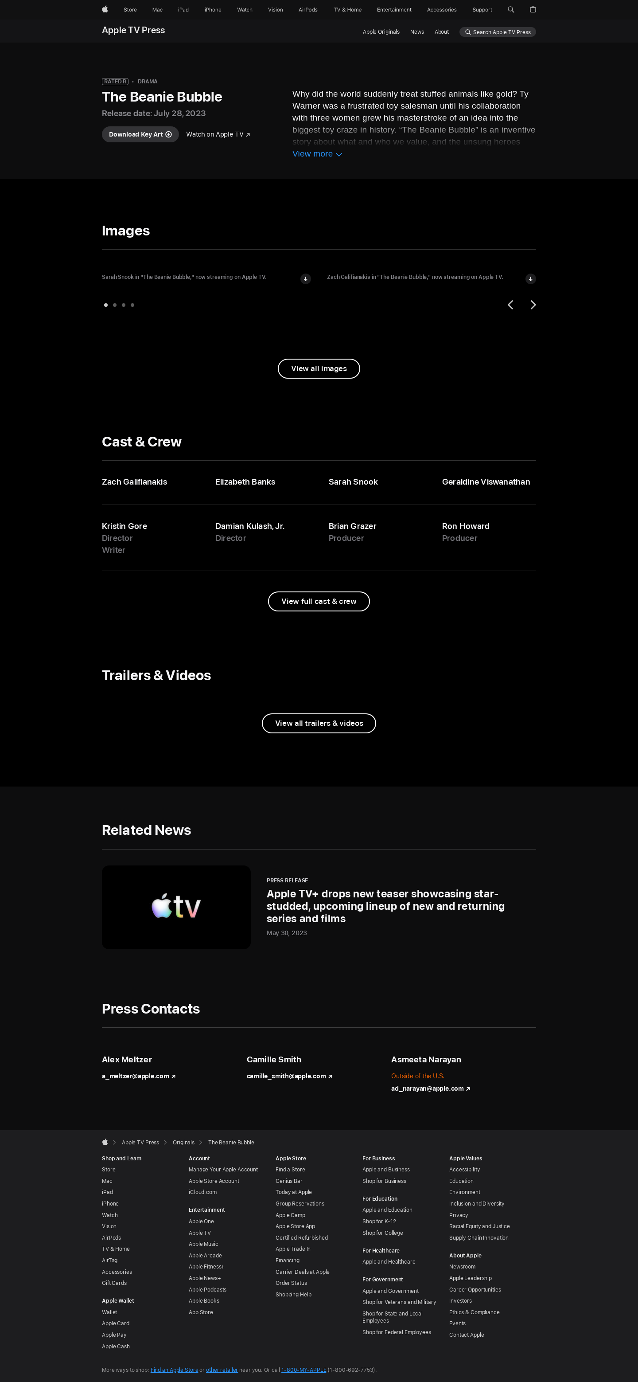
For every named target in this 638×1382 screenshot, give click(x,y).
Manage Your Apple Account (223, 1170)
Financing (288, 1260)
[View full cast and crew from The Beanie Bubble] (319, 601)
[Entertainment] (394, 10)
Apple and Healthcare (389, 1262)
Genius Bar (289, 1181)
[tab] (106, 305)
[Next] (532, 304)
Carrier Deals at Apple (303, 1272)
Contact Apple (466, 1335)
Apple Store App (295, 1226)
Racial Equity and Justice (479, 1226)
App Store (201, 1312)
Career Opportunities (475, 1290)
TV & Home (116, 1249)
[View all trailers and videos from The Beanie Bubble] (319, 723)
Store (108, 1170)
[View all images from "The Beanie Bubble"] (319, 369)
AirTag (109, 1260)
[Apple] (105, 10)
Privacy (458, 1215)
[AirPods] (308, 10)
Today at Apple (294, 1192)
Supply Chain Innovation (479, 1238)
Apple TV (200, 1233)
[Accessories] (442, 10)
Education (461, 1181)
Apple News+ (205, 1278)
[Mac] (157, 10)
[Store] (130, 10)
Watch (109, 1215)
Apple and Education (387, 1210)
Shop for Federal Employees (396, 1332)
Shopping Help (293, 1295)
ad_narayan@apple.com (431, 1088)
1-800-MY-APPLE (303, 1370)
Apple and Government (390, 1291)
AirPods (111, 1238)
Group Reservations (300, 1204)
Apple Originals (381, 32)
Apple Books (204, 1301)
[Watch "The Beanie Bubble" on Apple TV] (218, 135)
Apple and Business (386, 1170)
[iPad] (183, 10)
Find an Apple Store (174, 1370)
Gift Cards (114, 1283)
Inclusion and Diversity (477, 1204)
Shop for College (382, 1233)
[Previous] (512, 304)
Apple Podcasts (207, 1290)
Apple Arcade (205, 1256)
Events (457, 1323)
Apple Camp (290, 1215)
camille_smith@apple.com (290, 1076)
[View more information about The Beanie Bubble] (317, 155)
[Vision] (276, 10)
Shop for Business (384, 1181)
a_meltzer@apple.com (139, 1076)
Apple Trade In (293, 1249)
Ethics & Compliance (474, 1312)
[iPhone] (213, 10)
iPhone (110, 1204)
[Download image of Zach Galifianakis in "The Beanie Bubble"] (530, 279)
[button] (511, 10)
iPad (107, 1192)
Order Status (291, 1283)
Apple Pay (114, 1335)
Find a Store (290, 1170)
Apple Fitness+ (207, 1267)
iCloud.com (203, 1192)
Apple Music (203, 1244)
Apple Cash (116, 1346)
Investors (460, 1301)
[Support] (482, 10)
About (442, 32)
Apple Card (115, 1323)
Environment (464, 1192)
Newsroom (462, 1267)
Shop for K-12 (379, 1221)
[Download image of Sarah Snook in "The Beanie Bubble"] (305, 279)
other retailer (222, 1370)
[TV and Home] (348, 10)
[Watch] (244, 10)
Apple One (201, 1221)
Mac (107, 1181)
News (417, 32)
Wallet (109, 1312)
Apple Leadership (470, 1278)
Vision (109, 1226)
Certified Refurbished (301, 1238)
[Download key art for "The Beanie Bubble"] (140, 134)
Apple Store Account (214, 1181)
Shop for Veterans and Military (399, 1302)
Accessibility (464, 1170)
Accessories (117, 1272)
